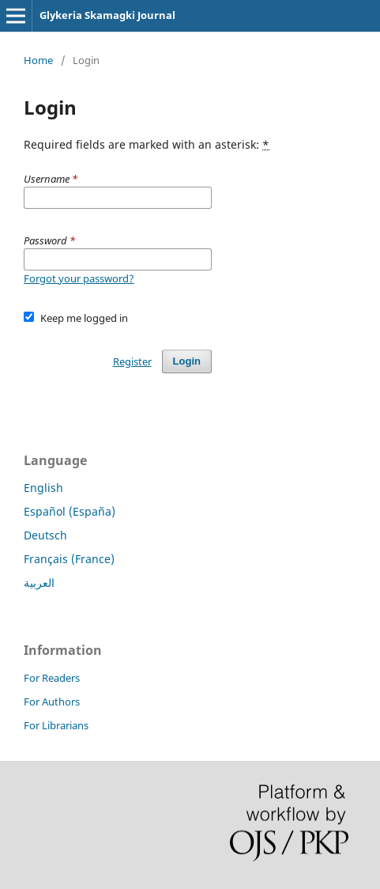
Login (187, 361)
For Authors (52, 701)
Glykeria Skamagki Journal (107, 15)
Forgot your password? (79, 278)
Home (38, 60)
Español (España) (69, 511)
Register (132, 361)
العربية (39, 582)
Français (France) (69, 558)
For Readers (52, 678)
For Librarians (56, 725)
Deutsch (45, 535)
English (43, 487)
